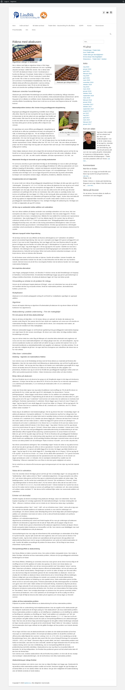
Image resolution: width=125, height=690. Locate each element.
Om (27, 30)
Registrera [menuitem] (13, 1)
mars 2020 (86, 80)
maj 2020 (86, 76)
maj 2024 (86, 67)
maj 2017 (86, 115)
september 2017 (88, 109)
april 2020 (86, 78)
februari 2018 (87, 100)
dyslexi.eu (27, 683)
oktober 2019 (87, 84)
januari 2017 (87, 124)
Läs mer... (86, 176)
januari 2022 (87, 69)
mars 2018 (86, 98)
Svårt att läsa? (24, 25)
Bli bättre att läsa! (38, 25)
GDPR (81, 25)
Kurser (89, 25)
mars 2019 (86, 89)
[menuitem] (1, 1)
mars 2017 (86, 120)
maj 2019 (86, 87)
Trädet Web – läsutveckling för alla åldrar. (61, 25)
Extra (33, 30)
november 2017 (88, 104)
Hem (14, 25)
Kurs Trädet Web (88, 52)
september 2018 (88, 95)
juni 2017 (86, 113)
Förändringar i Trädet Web (91, 50)
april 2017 (86, 117)
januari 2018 (87, 102)
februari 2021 (87, 73)
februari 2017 (87, 122)
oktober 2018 (87, 93)
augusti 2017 (87, 111)
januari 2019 (87, 91)
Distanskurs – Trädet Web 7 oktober (95, 59)
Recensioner (100, 25)
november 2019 (88, 82)
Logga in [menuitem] (6, 1)
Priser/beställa (17, 30)
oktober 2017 (87, 106)
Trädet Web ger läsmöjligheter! (93, 54)
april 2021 (86, 71)
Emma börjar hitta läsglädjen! (92, 57)
